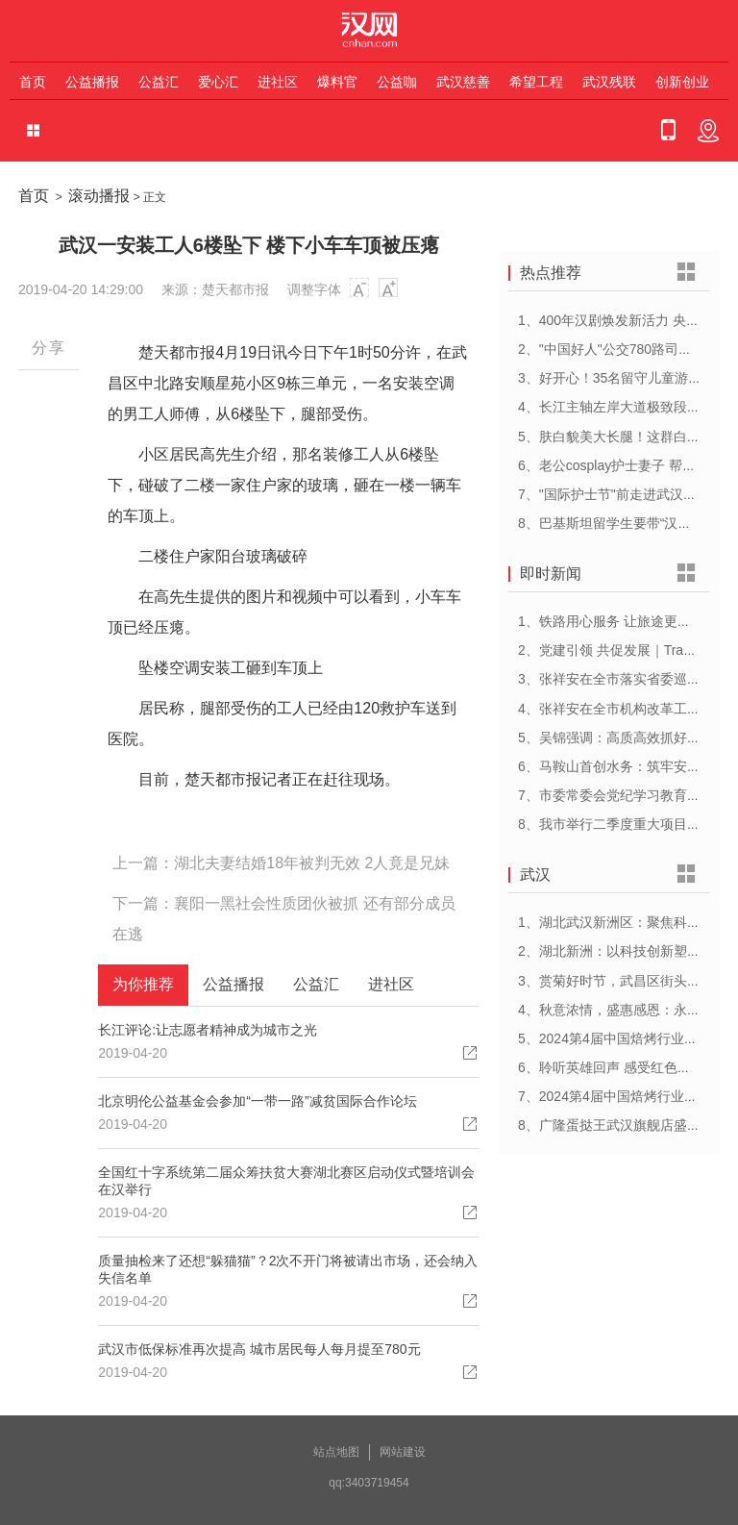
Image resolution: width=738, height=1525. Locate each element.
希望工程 (536, 81)
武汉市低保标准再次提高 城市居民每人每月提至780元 (259, 1349)
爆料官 (337, 81)
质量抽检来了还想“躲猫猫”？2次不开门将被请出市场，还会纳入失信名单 (288, 1269)
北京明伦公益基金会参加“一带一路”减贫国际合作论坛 (257, 1101)
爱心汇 (218, 81)
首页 (32, 81)
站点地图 (336, 1452)
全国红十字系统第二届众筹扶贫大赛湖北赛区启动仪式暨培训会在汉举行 (286, 1180)
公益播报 (92, 81)
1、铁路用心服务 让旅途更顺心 (611, 621)
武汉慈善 (463, 81)
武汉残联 (609, 81)
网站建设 (403, 1452)
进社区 (278, 81)
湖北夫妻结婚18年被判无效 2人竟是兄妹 (312, 863)
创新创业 (682, 81)
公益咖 (397, 81)
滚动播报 (99, 196)
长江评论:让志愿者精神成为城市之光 (207, 1030)
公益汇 (158, 81)
